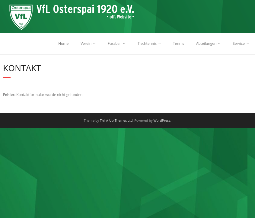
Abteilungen (206, 43)
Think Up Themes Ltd (116, 120)
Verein (86, 43)
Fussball (114, 43)
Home (63, 43)
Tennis (178, 43)
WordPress (162, 120)
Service (239, 43)
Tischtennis (147, 43)
